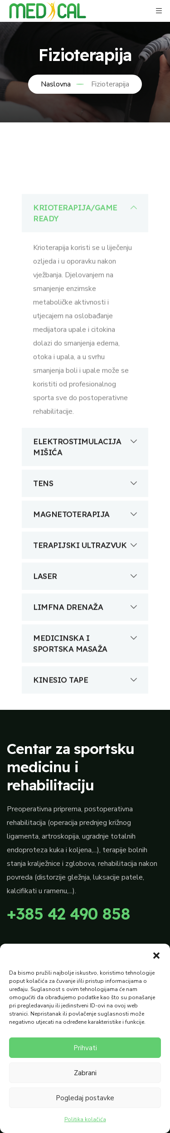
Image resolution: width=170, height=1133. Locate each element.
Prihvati (85, 1047)
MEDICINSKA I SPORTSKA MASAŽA (85, 677)
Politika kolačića (85, 1119)
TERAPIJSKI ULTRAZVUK (85, 579)
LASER (85, 610)
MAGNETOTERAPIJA (85, 548)
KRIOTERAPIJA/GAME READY (85, 247)
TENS (85, 517)
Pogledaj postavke (85, 1098)
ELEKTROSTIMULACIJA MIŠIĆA (85, 480)
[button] (156, 955)
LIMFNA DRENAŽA (85, 641)
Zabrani (85, 1072)
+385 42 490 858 (68, 914)
